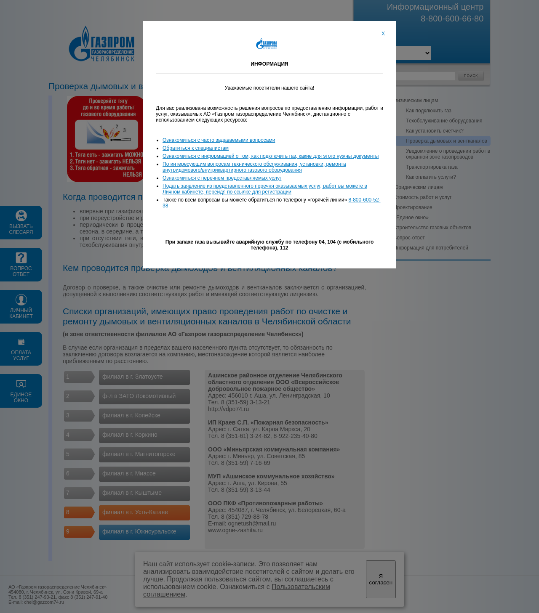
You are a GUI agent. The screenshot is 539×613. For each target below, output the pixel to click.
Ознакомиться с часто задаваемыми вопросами (219, 140)
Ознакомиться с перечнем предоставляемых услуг (222, 178)
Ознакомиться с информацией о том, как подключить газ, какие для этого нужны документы (271, 156)
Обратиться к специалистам (196, 148)
